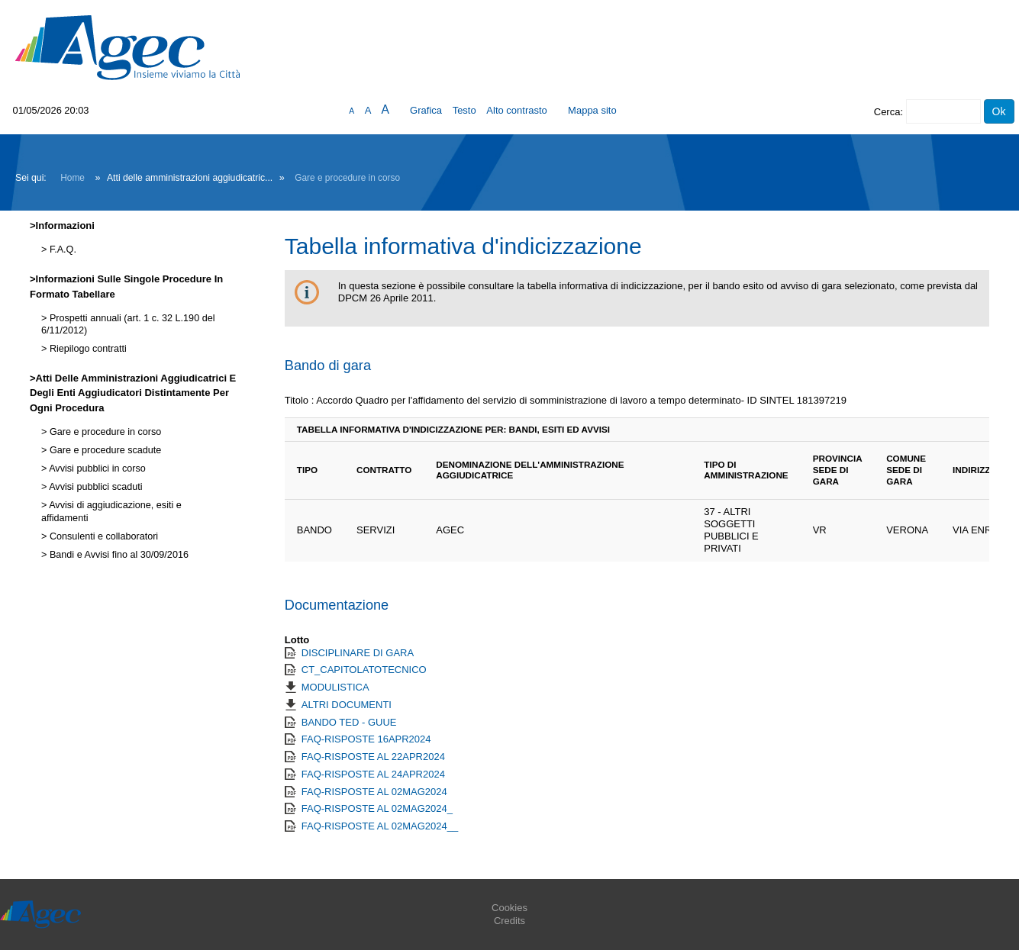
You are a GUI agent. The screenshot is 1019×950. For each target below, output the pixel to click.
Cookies (509, 907)
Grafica (426, 110)
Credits (509, 920)
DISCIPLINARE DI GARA (358, 653)
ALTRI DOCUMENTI (347, 704)
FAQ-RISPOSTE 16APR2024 (366, 739)
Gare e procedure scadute (104, 450)
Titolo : (299, 400)
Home (72, 177)
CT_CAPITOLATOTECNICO (364, 669)
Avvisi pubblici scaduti (94, 486)
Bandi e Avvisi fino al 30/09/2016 (118, 554)
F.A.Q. (61, 249)
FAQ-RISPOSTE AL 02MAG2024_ (377, 808)
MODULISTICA (335, 687)
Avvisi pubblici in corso (96, 468)
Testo (464, 110)
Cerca (887, 112)
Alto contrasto (516, 110)
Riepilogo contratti (86, 348)
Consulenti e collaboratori (102, 536)
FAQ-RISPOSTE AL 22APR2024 (373, 756)
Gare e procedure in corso (347, 177)
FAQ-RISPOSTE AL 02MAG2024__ (380, 826)
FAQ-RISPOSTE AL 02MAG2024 (374, 791)
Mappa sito (592, 110)
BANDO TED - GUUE (349, 722)
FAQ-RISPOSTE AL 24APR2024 (373, 774)
